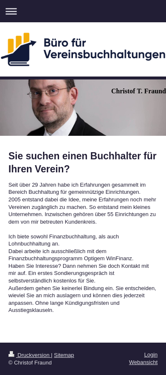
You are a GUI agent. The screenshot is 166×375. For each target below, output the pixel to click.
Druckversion (29, 355)
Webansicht (143, 362)
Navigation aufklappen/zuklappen (83, 11)
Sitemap (64, 355)
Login (151, 354)
